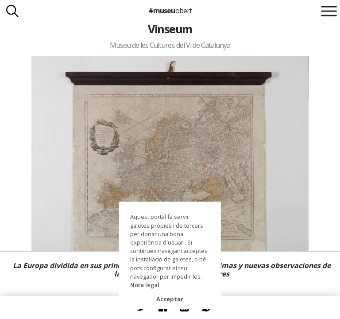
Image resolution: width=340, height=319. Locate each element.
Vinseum (170, 28)
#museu (169, 11)
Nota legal (144, 285)
